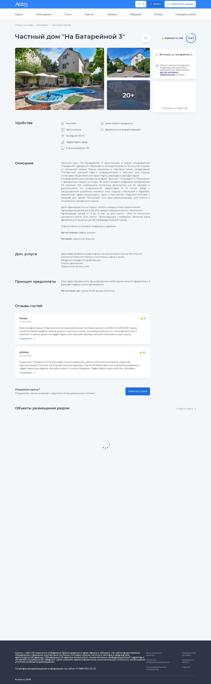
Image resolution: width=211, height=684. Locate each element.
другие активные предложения (169, 73)
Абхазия (135, 14)
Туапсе (89, 14)
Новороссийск (185, 14)
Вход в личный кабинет (154, 654)
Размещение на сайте (189, 654)
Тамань (112, 14)
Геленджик (44, 14)
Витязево (42, 25)
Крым (19, 14)
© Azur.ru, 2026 (23, 679)
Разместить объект (188, 661)
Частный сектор (61, 25)
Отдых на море (24, 25)
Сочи (68, 14)
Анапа (158, 14)
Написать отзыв (137, 391)
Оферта (186, 667)
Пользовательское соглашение (156, 668)
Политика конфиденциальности (158, 661)
